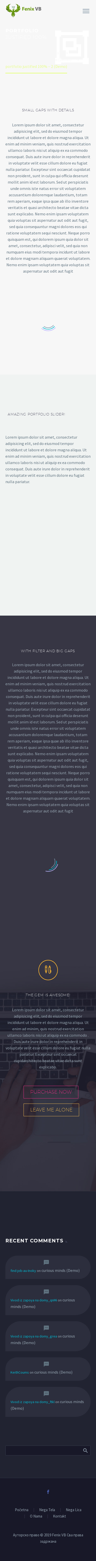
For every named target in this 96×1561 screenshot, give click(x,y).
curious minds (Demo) (60, 1270)
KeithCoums (19, 1372)
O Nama (36, 1516)
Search (85, 1450)
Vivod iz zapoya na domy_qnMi (33, 1300)
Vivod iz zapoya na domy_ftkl (32, 1402)
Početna (21, 1510)
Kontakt (59, 1516)
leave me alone (51, 1109)
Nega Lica (73, 1510)
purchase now (51, 1092)
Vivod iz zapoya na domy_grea (33, 1336)
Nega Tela (47, 1510)
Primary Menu (86, 11)
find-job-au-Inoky (23, 1270)
